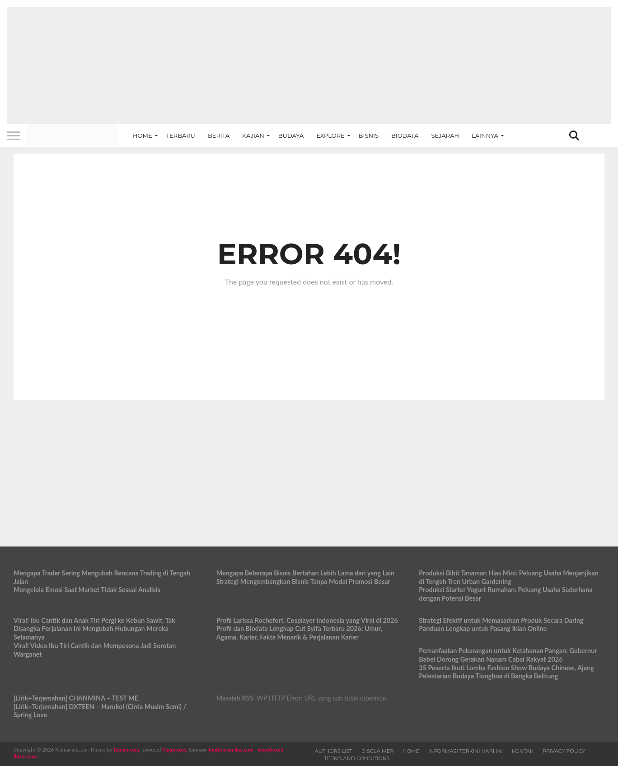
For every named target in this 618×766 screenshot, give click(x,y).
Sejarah (445, 135)
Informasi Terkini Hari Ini (465, 751)
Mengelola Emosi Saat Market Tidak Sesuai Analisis (87, 589)
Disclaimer (377, 751)
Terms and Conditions (357, 758)
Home (142, 135)
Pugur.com (174, 749)
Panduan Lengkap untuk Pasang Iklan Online (483, 628)
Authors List (333, 751)
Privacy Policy (564, 751)
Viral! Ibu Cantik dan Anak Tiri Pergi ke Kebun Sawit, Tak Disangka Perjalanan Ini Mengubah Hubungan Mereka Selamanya (94, 629)
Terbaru (180, 135)
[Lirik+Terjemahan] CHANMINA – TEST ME (76, 698)
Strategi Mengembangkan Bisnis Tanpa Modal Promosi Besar (303, 581)
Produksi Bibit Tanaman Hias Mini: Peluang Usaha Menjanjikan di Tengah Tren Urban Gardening (509, 577)
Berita (218, 135)
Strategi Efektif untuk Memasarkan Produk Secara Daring (501, 620)
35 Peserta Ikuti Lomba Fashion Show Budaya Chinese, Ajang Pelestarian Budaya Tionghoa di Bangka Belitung (506, 672)
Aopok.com (271, 749)
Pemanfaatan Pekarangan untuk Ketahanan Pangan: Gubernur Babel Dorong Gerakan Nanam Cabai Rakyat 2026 (508, 655)
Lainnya (485, 135)
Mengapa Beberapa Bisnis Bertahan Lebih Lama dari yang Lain (305, 573)
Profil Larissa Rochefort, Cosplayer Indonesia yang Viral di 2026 (307, 620)
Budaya (291, 135)
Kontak (523, 751)
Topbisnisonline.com (230, 749)
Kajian (253, 135)
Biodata (404, 135)
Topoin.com (126, 749)
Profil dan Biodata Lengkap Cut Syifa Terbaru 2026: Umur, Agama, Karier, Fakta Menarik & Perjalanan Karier (299, 633)
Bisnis (369, 135)
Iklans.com (25, 756)
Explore (330, 135)
